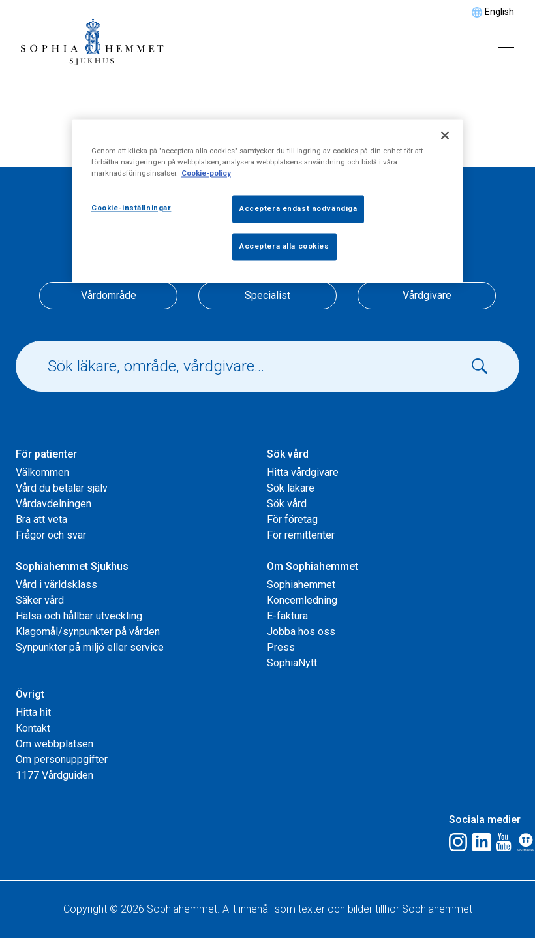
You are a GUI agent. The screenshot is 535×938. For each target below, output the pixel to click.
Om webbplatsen (54, 744)
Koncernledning (302, 600)
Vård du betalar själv (62, 488)
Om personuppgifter (62, 759)
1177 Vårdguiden (54, 775)
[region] (267, 201)
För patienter (46, 454)
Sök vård (288, 454)
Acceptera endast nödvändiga (298, 208)
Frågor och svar (51, 535)
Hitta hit (33, 712)
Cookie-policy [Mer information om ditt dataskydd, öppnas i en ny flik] (206, 173)
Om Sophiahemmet (312, 566)
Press (281, 647)
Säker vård (40, 600)
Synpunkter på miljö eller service (90, 647)
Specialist (267, 295)
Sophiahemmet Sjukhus (72, 566)
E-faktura (287, 616)
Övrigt (30, 694)
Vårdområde (108, 295)
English (499, 12)
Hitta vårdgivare (303, 472)
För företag (292, 519)
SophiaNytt (292, 663)
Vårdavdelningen (53, 503)
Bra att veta (41, 519)
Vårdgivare (427, 295)
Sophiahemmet (301, 584)
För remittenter (301, 535)
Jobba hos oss (301, 631)
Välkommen (42, 472)
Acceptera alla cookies (284, 246)
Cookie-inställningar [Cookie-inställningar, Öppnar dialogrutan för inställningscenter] (131, 207)
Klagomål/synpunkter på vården (88, 631)
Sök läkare (290, 488)
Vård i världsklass (56, 584)
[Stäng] (445, 135)
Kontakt (33, 728)
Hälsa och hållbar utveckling (79, 616)
